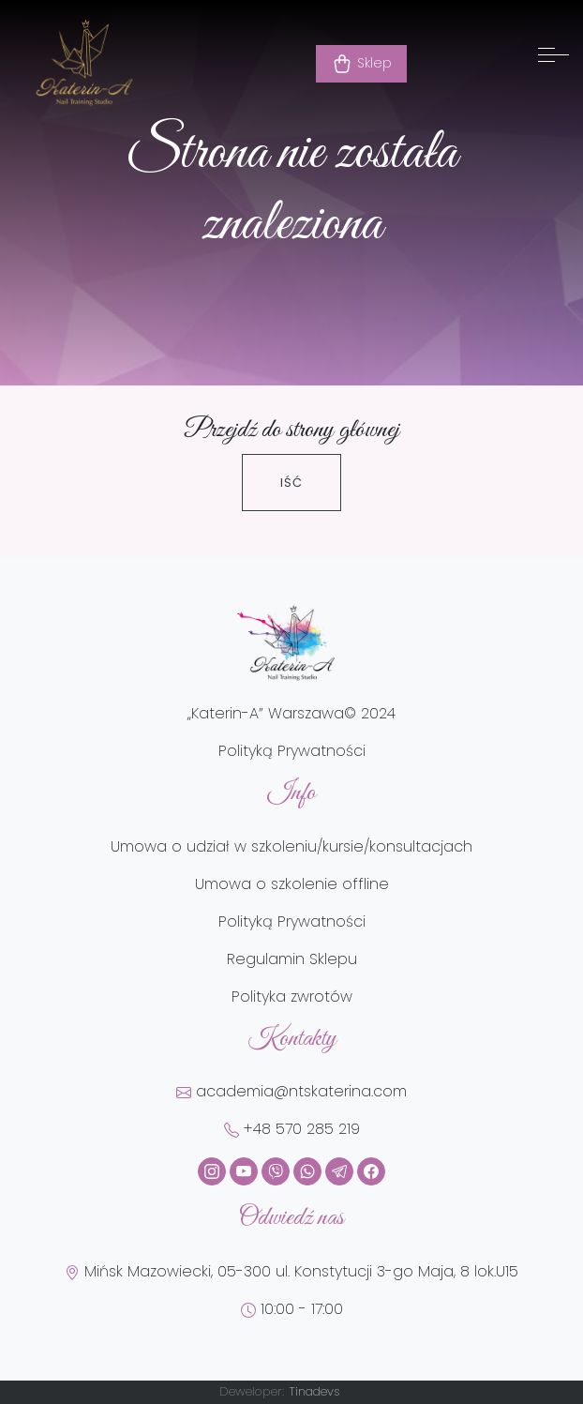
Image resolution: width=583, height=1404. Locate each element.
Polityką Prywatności (292, 751)
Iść (291, 482)
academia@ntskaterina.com (291, 1091)
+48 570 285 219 (292, 1129)
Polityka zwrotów (292, 996)
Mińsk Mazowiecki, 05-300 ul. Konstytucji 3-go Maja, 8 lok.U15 (291, 1271)
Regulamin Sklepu (292, 959)
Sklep (361, 64)
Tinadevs (314, 1391)
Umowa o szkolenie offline (292, 884)
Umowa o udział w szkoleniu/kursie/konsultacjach (291, 846)
